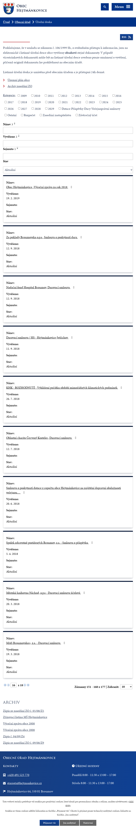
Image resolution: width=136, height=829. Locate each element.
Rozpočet (29, 115)
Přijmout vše (49, 822)
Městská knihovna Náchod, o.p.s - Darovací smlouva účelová (46, 593)
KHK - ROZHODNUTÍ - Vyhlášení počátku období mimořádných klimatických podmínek (64, 387)
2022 (78, 102)
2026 (11, 108)
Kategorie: (9, 95)
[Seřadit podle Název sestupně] (15, 124)
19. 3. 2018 (13, 654)
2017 (11, 102)
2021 (65, 102)
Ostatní (12, 115)
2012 (64, 95)
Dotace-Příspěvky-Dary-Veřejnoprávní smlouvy (91, 108)
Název (8, 124)
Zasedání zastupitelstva (57, 115)
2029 (51, 108)
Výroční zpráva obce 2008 (19, 723)
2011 (51, 95)
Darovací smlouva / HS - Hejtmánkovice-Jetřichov (40, 337)
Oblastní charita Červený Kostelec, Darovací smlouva (42, 438)
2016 (118, 95)
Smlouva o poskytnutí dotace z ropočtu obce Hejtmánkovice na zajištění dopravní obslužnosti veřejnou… (63, 490)
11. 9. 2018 (13, 348)
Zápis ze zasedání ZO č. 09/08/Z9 (23, 743)
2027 (24, 108)
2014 (91, 95)
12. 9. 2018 (13, 248)
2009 (24, 95)
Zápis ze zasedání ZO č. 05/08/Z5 (23, 711)
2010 (37, 95)
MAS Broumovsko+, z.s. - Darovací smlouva (36, 643)
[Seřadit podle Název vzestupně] (15, 122)
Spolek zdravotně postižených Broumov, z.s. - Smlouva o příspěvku (50, 542)
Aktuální (11, 216)
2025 (119, 102)
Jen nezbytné (69, 822)
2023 (92, 102)
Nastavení (88, 822)
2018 (24, 102)
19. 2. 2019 (13, 198)
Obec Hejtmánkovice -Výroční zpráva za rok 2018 (39, 187)
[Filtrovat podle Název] (68, 130)
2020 (51, 102)
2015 (105, 95)
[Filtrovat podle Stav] (68, 169)
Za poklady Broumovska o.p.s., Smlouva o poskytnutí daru (44, 237)
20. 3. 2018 (13, 604)
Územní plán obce (19, 80)
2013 (78, 95)
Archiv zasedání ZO (20, 86)
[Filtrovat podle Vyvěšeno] (68, 143)
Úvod (6, 22)
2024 (105, 102)
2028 (38, 108)
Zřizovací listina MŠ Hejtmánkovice (25, 717)
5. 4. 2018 (12, 554)
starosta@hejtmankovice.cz (24, 783)
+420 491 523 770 (18, 775)
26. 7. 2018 (13, 399)
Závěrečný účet (88, 115)
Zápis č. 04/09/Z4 (14, 736)
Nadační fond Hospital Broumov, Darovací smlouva (41, 287)
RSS (126, 37)
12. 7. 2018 (13, 449)
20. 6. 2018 (13, 503)
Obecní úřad (22, 22)
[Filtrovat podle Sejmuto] (68, 156)
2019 (38, 102)
